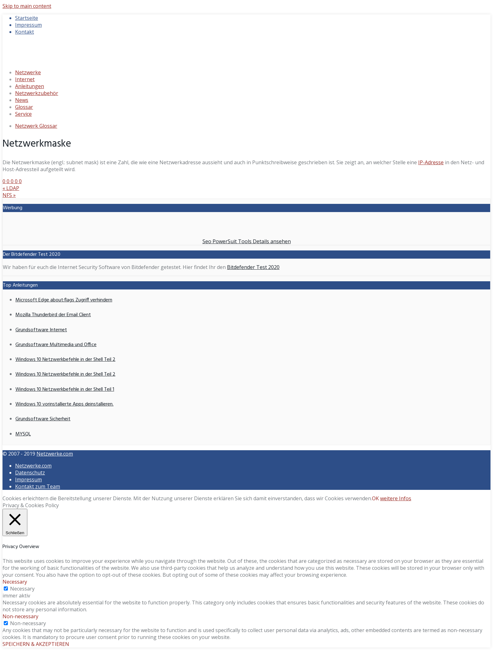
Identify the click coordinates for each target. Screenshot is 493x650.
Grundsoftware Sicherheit (42, 419)
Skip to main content (27, 6)
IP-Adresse (431, 162)
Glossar (24, 107)
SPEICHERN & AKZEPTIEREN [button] (36, 644)
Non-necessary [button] (20, 616)
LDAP (11, 188)
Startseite (26, 17)
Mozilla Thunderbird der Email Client (53, 315)
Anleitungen (29, 86)
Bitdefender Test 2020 (253, 267)
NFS (9, 195)
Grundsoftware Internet (41, 330)
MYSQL (23, 434)
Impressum (28, 24)
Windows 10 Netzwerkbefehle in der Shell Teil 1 (64, 389)
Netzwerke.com (54, 453)
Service (23, 113)
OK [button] (375, 498)
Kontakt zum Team (37, 486)
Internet (25, 79)
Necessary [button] (15, 581)
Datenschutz (30, 472)
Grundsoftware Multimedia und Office (56, 345)
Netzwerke (28, 72)
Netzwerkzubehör (36, 93)
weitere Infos (395, 498)
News (21, 100)
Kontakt (24, 31)
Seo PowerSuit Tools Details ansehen (246, 241)
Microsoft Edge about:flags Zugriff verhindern (63, 300)
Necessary (22, 588)
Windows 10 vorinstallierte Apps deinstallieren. (64, 404)
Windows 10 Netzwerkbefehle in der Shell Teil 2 (65, 360)
